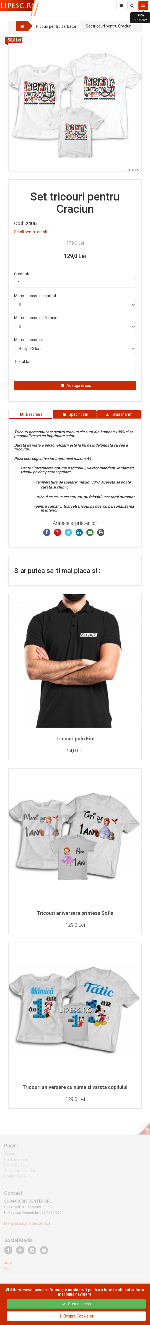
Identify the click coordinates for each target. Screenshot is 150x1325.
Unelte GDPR (15, 1178)
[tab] (30, 414)
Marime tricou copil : (31, 339)
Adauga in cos (76, 385)
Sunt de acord (77, 1304)
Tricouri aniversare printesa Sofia (75, 913)
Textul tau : (23, 361)
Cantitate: (22, 274)
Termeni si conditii (20, 1172)
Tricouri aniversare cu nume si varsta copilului (75, 1087)
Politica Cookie (17, 1166)
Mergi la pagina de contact (27, 1225)
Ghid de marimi (17, 1161)
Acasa (9, 1155)
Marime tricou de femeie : (36, 317)
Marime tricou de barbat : (36, 296)
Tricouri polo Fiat (75, 739)
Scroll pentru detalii (31, 232)
